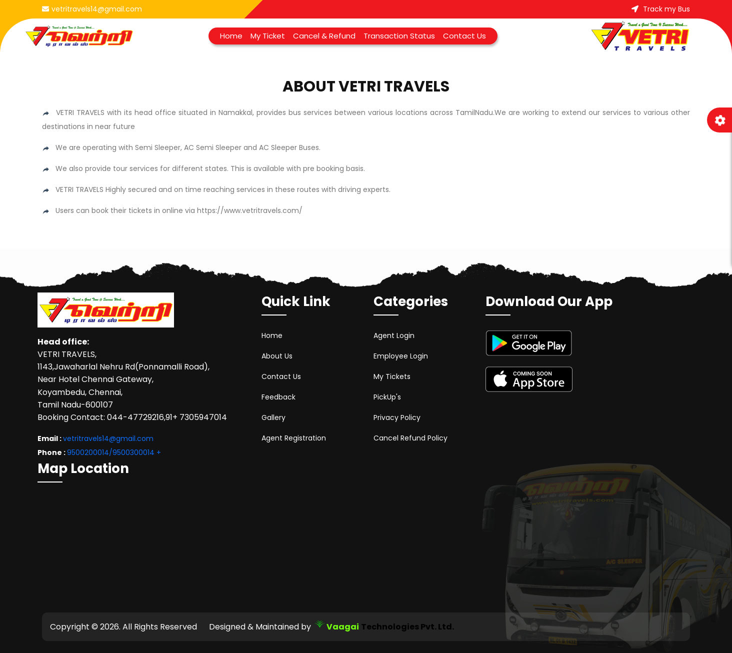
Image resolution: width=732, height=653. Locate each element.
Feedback (279, 397)
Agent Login (394, 335)
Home (231, 35)
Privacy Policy (397, 417)
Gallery (274, 417)
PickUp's (387, 397)
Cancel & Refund (324, 35)
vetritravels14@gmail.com (92, 9)
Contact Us (464, 35)
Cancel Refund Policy (411, 438)
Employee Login (401, 356)
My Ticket (267, 35)
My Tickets (392, 377)
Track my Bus (661, 9)
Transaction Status (399, 35)
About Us (277, 356)
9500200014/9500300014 (110, 453)
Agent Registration (294, 438)
